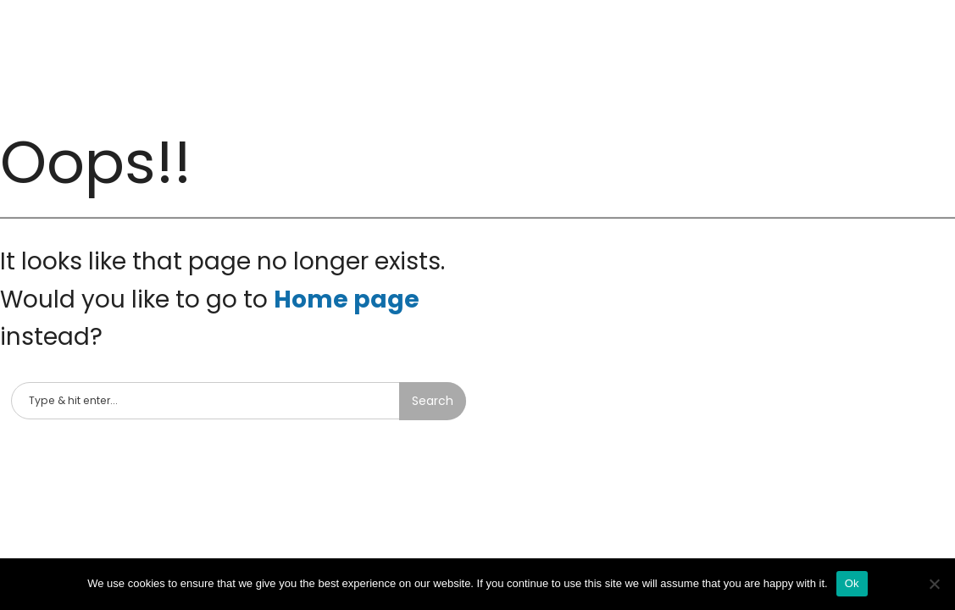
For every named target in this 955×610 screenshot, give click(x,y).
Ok (852, 583)
